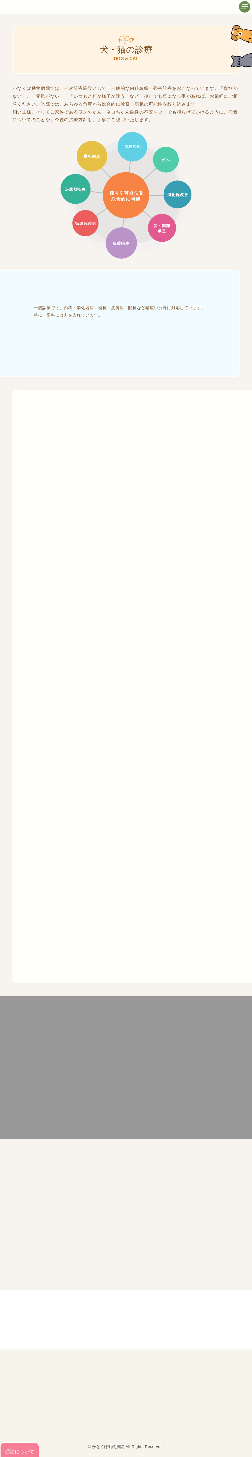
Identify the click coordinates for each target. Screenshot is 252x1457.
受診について (19, 1450)
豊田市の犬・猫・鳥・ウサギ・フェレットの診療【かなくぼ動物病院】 (30, 7)
